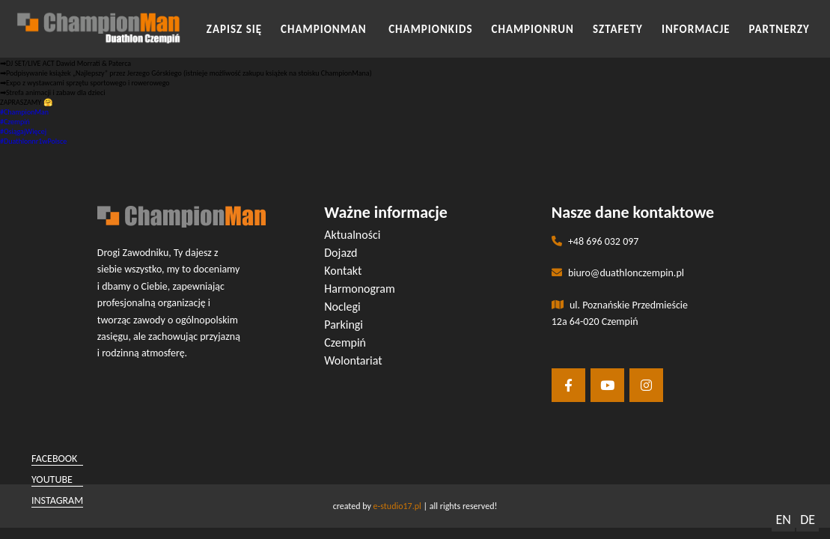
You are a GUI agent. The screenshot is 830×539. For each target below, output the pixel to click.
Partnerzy (779, 29)
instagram (57, 500)
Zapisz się (234, 29)
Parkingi (343, 324)
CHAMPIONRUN (533, 29)
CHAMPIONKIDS (430, 29)
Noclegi (342, 306)
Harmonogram (359, 288)
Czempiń (345, 342)
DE (807, 519)
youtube (52, 479)
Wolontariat (353, 360)
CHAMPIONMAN (325, 29)
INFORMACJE (696, 29)
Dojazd (340, 253)
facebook (54, 458)
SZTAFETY (618, 29)
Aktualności (352, 235)
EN (782, 519)
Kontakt (342, 271)
